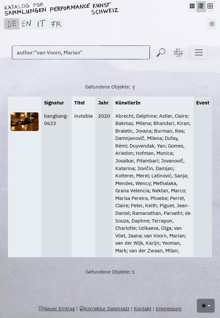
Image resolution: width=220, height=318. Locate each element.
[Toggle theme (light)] (206, 306)
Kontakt (142, 308)
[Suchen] (81, 52)
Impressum (169, 308)
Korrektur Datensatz (104, 308)
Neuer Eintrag (56, 308)
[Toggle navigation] (199, 52)
